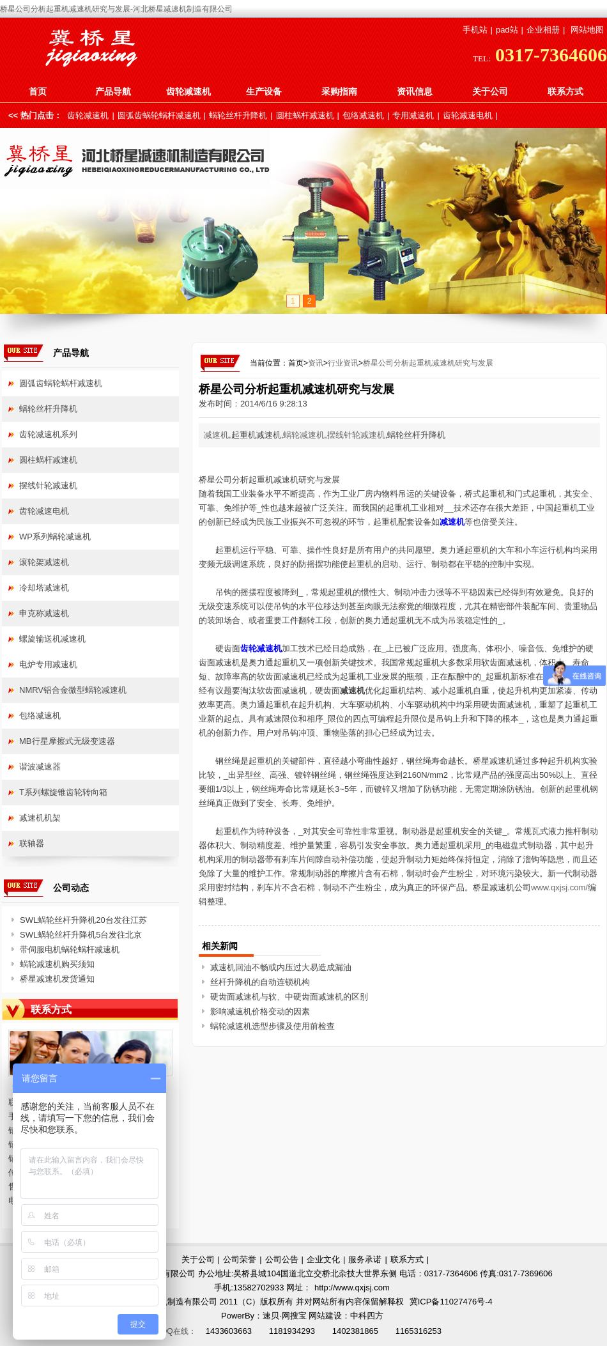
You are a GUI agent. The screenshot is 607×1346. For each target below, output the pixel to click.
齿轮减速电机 (468, 115)
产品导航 (113, 91)
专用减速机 (413, 115)
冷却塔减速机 (44, 587)
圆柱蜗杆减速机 (305, 115)
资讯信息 (415, 91)
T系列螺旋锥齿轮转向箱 (63, 792)
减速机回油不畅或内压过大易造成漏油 (280, 967)
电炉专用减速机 (48, 664)
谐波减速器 (40, 766)
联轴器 (31, 843)
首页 (38, 91)
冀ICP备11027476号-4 (451, 1301)
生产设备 (264, 91)
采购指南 (339, 91)
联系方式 (565, 91)
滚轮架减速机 (44, 562)
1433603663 (229, 1331)
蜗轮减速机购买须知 (57, 964)
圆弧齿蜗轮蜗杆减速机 (159, 115)
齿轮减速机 (188, 91)
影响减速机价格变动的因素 (260, 1011)
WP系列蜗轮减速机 (55, 536)
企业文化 (323, 1259)
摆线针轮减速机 (356, 435)
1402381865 (355, 1331)
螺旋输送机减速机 (52, 639)
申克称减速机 (44, 613)
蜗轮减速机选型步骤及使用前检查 (272, 1026)
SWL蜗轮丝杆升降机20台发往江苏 (83, 920)
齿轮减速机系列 (48, 434)
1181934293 (292, 1331)
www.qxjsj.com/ (559, 887)
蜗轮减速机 (304, 435)
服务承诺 (364, 1259)
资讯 (315, 363)
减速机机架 (40, 818)
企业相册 (543, 30)
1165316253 (419, 1331)
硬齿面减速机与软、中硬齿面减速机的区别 (289, 997)
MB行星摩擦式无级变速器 (67, 741)
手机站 (475, 30)
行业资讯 (343, 363)
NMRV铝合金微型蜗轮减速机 (73, 690)
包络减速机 (363, 115)
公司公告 (281, 1259)
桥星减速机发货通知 (57, 979)
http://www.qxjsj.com (352, 1287)
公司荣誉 (239, 1259)
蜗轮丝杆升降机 (238, 115)
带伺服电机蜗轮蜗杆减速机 (69, 949)
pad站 (507, 30)
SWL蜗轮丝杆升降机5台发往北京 (81, 935)
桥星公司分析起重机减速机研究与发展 (428, 363)
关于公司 (490, 91)
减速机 (216, 435)
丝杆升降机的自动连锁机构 (260, 982)
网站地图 (587, 30)
